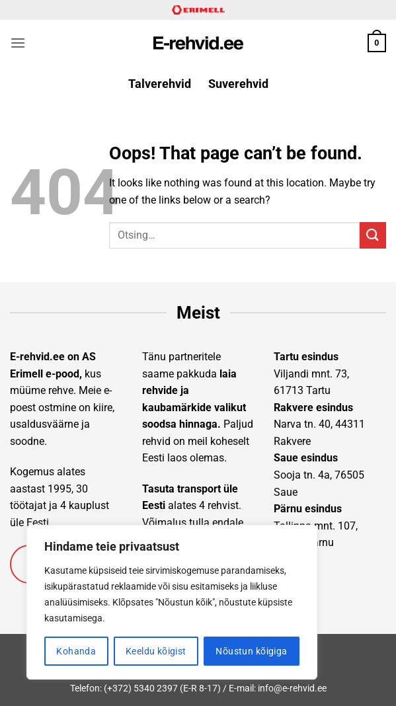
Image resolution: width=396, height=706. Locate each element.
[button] (18, 42)
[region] (171, 602)
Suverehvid (238, 84)
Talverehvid (159, 84)
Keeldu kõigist (156, 651)
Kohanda (76, 651)
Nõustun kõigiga (251, 651)
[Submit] (373, 235)
